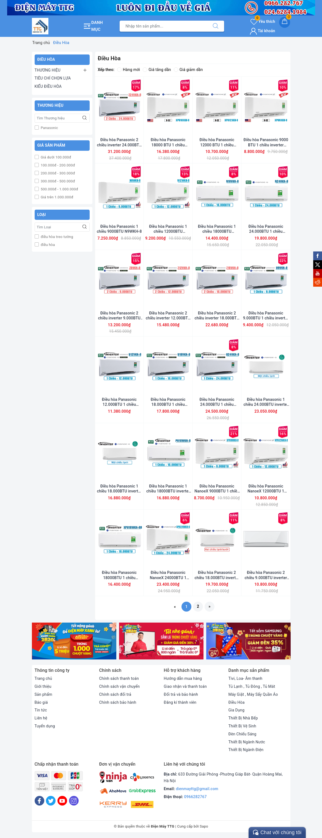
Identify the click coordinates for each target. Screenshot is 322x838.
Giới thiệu (43, 686)
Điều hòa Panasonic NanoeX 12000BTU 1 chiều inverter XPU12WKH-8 (265, 489)
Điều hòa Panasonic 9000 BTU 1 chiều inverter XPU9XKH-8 (265, 142)
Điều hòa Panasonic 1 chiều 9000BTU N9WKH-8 (119, 229)
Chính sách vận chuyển (119, 686)
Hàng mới (128, 69)
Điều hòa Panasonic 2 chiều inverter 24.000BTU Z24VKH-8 (119, 142)
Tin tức (41, 710)
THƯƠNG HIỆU (47, 70)
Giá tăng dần (157, 69)
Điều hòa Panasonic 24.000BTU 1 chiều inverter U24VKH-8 (216, 402)
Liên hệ (41, 718)
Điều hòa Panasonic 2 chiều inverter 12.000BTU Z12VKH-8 (168, 316)
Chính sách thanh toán (119, 678)
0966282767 (195, 797)
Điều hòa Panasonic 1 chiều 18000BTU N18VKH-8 (217, 229)
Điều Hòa (237, 702)
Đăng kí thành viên (180, 702)
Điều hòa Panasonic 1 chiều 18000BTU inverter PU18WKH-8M (168, 489)
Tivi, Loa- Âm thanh (246, 678)
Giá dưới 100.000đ (55, 157)
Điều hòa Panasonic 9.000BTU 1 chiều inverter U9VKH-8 (266, 316)
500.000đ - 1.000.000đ (59, 189)
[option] (74, 641)
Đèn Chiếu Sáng (243, 734)
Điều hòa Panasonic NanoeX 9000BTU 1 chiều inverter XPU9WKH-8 (216, 489)
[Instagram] (74, 801)
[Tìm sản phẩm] (163, 26)
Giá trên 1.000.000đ (56, 197)
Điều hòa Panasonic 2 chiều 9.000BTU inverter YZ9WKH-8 (266, 575)
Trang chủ (43, 678)
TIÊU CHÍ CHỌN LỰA (53, 78)
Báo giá (41, 702)
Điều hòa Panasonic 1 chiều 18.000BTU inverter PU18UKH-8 (119, 489)
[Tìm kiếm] (215, 26)
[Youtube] (62, 801)
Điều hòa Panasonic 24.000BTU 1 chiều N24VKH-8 (265, 229)
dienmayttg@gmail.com (197, 789)
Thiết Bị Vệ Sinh (242, 726)
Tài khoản (262, 31)
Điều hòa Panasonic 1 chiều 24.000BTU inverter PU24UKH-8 (266, 402)
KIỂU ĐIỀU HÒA (48, 86)
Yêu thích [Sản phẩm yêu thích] (263, 21)
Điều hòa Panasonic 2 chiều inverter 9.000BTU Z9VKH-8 (119, 316)
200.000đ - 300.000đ (57, 173)
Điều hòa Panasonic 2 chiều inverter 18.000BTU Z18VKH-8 (217, 316)
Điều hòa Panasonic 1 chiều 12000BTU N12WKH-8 (168, 229)
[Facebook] (39, 801)
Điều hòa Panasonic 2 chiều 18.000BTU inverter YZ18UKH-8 (217, 575)
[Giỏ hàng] (284, 22)
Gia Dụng (237, 710)
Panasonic (49, 128)
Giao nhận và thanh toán (185, 686)
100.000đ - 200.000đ (57, 165)
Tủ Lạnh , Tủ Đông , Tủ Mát (252, 686)
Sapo (204, 826)
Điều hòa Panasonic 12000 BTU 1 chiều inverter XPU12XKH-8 (217, 142)
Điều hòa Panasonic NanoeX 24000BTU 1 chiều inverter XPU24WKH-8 (168, 575)
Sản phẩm (44, 694)
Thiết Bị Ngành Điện (246, 749)
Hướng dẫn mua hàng (183, 678)
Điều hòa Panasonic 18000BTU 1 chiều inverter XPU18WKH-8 (119, 575)
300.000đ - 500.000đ (57, 181)
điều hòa (47, 245)
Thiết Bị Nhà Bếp (243, 718)
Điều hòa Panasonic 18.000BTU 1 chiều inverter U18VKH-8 (168, 402)
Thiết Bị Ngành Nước (247, 742)
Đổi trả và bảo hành (181, 694)
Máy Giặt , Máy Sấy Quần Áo (253, 694)
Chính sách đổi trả (115, 694)
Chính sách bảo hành (117, 702)
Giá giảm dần (188, 69)
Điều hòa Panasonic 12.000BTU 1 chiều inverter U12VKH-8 (119, 402)
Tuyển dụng (45, 726)
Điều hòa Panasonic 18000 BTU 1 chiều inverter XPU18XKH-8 (168, 142)
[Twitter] (51, 801)
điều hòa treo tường (56, 237)
